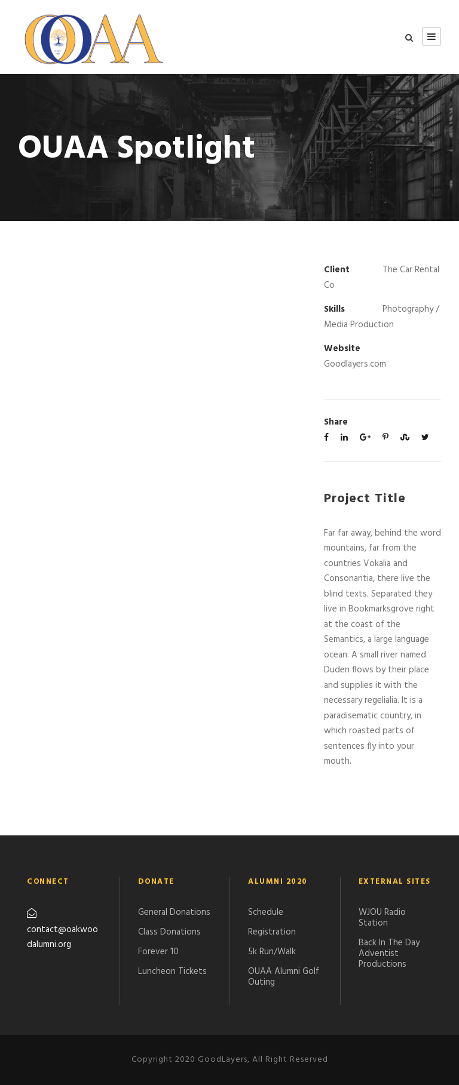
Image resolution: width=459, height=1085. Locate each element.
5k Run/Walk (272, 952)
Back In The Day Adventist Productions (389, 954)
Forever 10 (158, 952)
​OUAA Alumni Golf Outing (283, 976)
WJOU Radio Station (382, 917)
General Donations (174, 912)
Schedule (265, 912)
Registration (272, 932)
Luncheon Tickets (172, 971)
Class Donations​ (169, 932)
